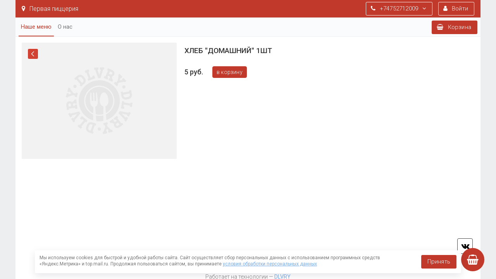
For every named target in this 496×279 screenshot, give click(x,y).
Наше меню (36, 26)
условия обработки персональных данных (270, 264)
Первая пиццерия (50, 8)
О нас (65, 26)
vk (465, 246)
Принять (438, 261)
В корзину (230, 72)
